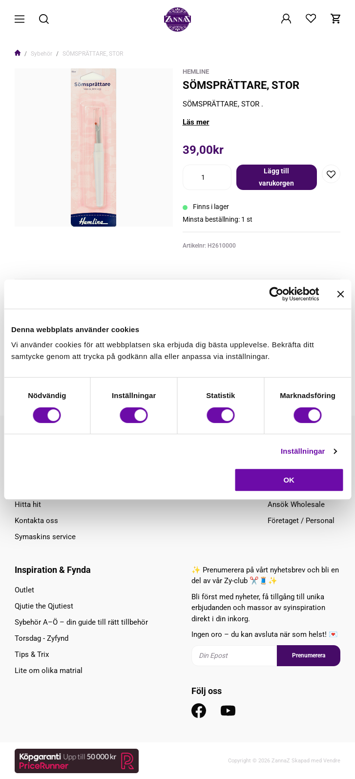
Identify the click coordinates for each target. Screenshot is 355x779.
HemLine (196, 71)
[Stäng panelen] (340, 294)
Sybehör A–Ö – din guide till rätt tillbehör (81, 622)
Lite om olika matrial (49, 670)
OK (288, 480)
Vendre (331, 761)
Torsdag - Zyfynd (41, 638)
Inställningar (303, 451)
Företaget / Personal (301, 520)
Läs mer (196, 122)
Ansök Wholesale (296, 504)
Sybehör (41, 53)
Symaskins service (45, 536)
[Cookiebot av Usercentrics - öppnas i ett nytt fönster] (276, 294)
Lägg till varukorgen (276, 177)
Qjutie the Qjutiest (44, 606)
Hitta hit (28, 504)
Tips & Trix (32, 654)
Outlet (24, 590)
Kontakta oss (36, 520)
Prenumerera (308, 655)
